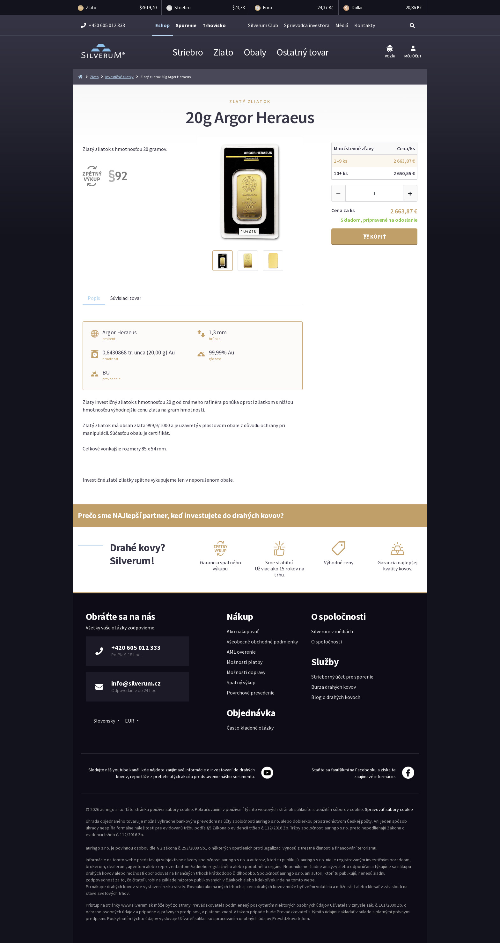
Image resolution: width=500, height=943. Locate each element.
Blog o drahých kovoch (335, 697)
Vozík (390, 51)
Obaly (255, 52)
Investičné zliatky (119, 76)
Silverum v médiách (332, 631)
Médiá (341, 25)
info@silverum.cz (136, 683)
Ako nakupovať (243, 631)
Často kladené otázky (250, 727)
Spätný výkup (241, 682)
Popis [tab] (94, 298)
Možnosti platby (244, 662)
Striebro (188, 52)
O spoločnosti (326, 641)
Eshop (162, 25)
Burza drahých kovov (333, 687)
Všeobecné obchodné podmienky (262, 641)
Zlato (223, 52)
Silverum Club (263, 25)
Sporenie (186, 25)
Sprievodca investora (306, 25)
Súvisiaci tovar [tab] (125, 298)
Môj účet (413, 52)
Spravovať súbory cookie (389, 809)
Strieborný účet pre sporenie (342, 676)
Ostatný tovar (302, 52)
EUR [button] (130, 720)
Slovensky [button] (104, 720)
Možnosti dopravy (246, 672)
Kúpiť (374, 236)
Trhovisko (214, 25)
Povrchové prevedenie (251, 692)
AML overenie (241, 652)
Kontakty (364, 25)
